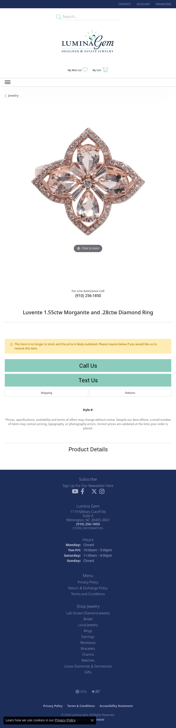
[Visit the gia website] (81, 691)
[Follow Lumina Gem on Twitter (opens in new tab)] (94, 491)
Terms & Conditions (81, 706)
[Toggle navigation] (7, 82)
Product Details (88, 449)
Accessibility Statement (116, 706)
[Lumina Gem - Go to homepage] (88, 43)
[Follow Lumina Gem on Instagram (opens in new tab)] (101, 491)
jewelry (13, 96)
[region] (88, 195)
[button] (143, 4)
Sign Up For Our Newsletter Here (88, 485)
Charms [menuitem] (88, 654)
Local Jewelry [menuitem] (88, 625)
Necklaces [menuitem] (88, 642)
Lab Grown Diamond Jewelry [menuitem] (88, 613)
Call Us (88, 365)
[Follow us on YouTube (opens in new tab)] (75, 491)
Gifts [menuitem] (88, 672)
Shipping (46, 393)
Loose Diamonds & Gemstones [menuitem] (88, 666)
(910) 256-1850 (88, 295)
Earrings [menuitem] (88, 636)
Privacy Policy (88, 582)
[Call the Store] (88, 524)
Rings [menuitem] (88, 631)
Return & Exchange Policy (88, 588)
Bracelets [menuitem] (88, 648)
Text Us (88, 380)
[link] (124, 4)
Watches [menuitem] (87, 660)
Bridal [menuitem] (88, 619)
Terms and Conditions (88, 594)
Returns (130, 393)
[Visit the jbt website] (96, 691)
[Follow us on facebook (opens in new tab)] (82, 491)
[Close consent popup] (92, 720)
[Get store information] (88, 528)
